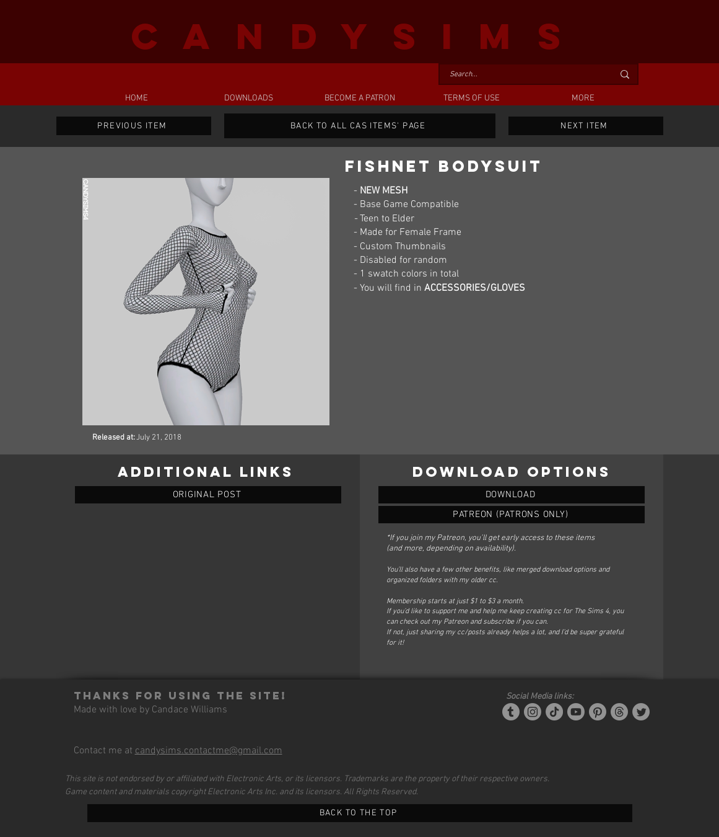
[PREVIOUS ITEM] (133, 126)
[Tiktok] (554, 711)
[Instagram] (532, 711)
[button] (248, 98)
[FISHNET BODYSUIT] (511, 494)
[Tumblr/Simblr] (511, 711)
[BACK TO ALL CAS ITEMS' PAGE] (359, 125)
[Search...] (522, 74)
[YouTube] (576, 711)
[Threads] (619, 711)
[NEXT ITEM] (585, 126)
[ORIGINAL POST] (208, 494)
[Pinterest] (597, 711)
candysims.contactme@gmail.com (208, 751)
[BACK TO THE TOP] (359, 813)
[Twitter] (641, 711)
